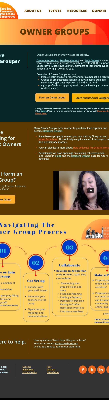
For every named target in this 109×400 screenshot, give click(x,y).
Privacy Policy (29, 372)
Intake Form (45, 139)
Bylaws (44, 111)
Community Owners (47, 60)
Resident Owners (69, 60)
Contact (26, 366)
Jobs (49, 366)
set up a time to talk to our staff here (58, 346)
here (54, 139)
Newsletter (53, 372)
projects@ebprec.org (66, 343)
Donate (51, 369)
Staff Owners (92, 60)
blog (58, 155)
